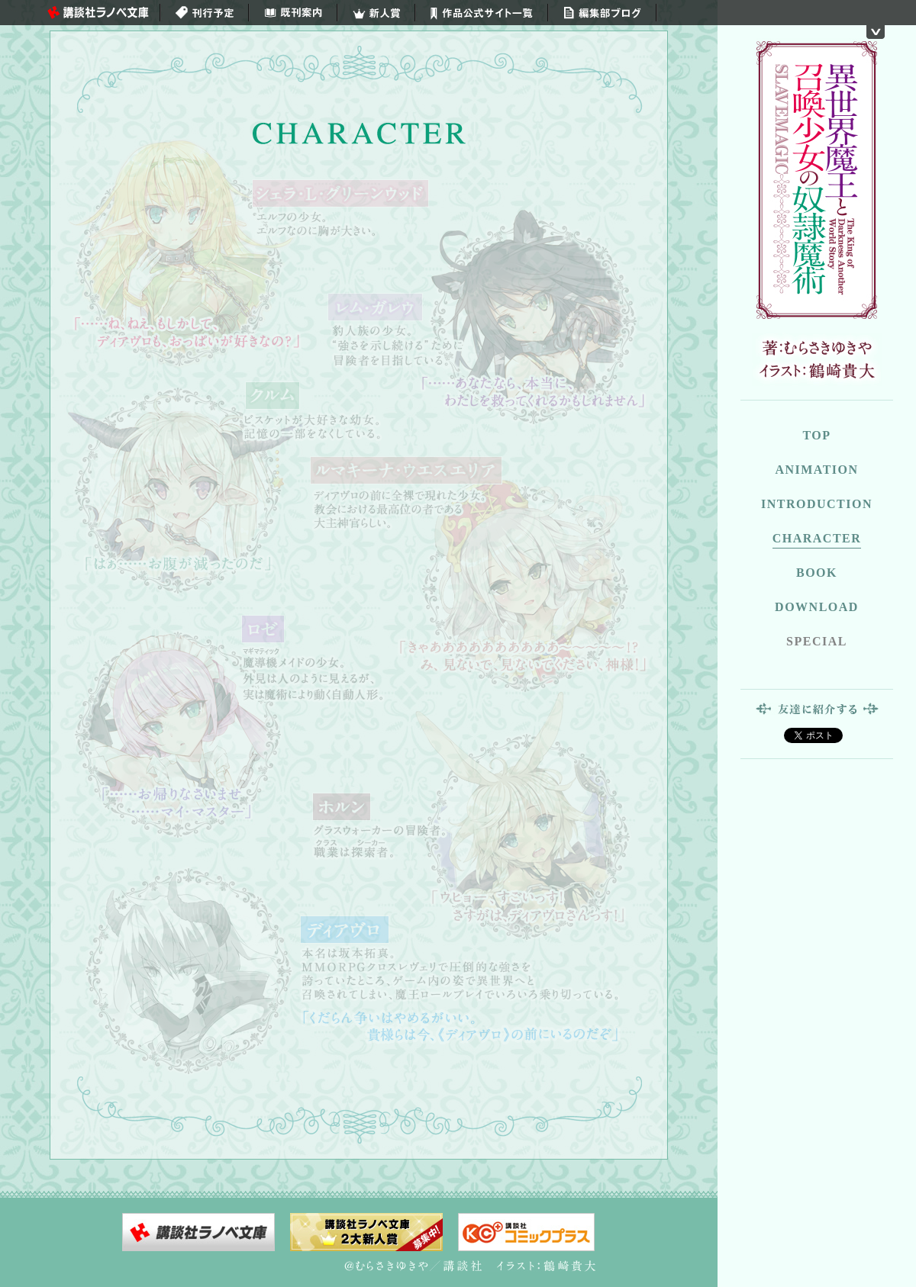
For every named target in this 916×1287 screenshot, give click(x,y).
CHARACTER (817, 538)
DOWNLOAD (817, 606)
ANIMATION (816, 469)
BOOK (816, 572)
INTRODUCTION (816, 503)
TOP (816, 435)
